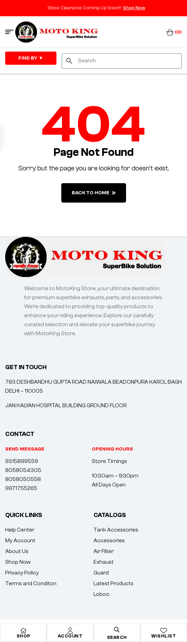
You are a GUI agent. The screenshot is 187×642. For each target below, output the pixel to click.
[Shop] (23, 630)
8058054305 (23, 470)
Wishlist (163, 636)
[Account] (70, 630)
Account (70, 636)
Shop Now (134, 8)
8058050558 (23, 479)
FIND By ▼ (30, 58)
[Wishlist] (164, 630)
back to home (94, 193)
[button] (112, 449)
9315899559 (21, 461)
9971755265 (21, 488)
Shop (23, 636)
